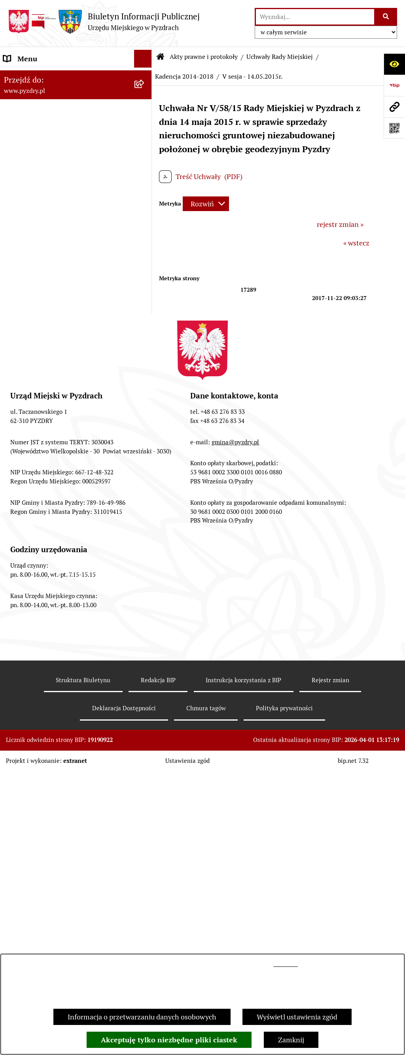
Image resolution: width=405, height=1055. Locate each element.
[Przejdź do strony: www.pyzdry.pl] (394, 106)
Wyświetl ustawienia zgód (297, 1016)
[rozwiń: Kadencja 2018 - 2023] (145, 186)
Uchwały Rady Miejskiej (279, 57)
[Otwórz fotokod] (394, 128)
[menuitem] (76, 117)
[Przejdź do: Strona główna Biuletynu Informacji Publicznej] (160, 57)
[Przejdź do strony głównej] (104, 21)
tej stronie (285, 964)
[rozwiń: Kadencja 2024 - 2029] (145, 163)
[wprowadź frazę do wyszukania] (315, 17)
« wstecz (356, 242)
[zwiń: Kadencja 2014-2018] (145, 209)
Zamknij (291, 1039)
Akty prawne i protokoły (204, 57)
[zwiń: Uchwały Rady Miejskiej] (145, 140)
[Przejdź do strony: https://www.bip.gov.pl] (394, 85)
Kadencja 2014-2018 (184, 76)
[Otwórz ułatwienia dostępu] (394, 64)
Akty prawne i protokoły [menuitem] (41, 94)
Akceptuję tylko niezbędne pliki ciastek (169, 1039)
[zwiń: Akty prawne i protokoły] (145, 94)
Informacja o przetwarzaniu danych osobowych (142, 1016)
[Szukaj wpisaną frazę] (386, 17)
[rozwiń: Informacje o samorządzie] (145, 77)
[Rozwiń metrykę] (206, 203)
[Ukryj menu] (143, 59)
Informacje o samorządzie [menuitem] (44, 76)
